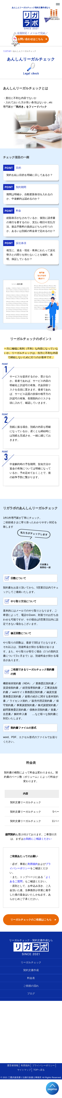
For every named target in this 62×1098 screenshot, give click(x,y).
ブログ (31, 993)
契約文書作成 (31, 970)
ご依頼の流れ (31, 985)
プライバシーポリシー (43, 1065)
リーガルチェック (31, 962)
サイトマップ (24, 1069)
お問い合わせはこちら (30, 39)
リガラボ (7, 51)
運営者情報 (12, 1065)
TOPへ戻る (39, 1069)
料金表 (31, 978)
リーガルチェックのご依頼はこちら (31, 919)
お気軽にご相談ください (37, 838)
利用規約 (33, 864)
